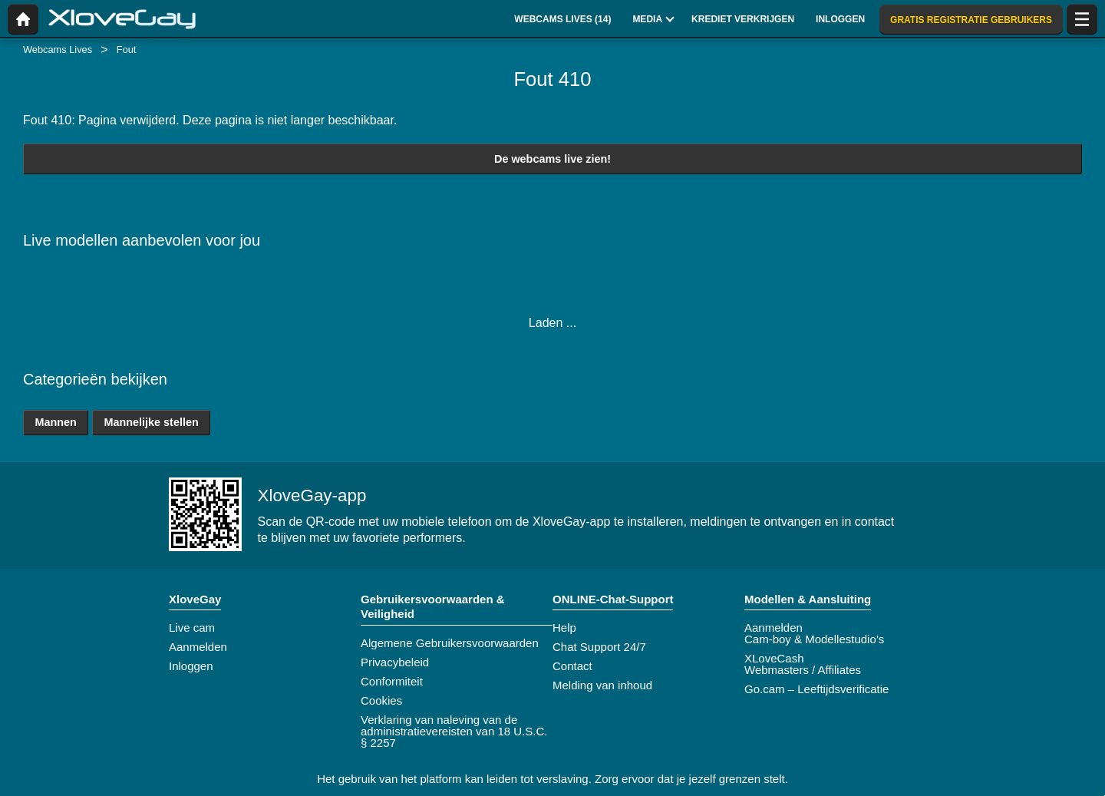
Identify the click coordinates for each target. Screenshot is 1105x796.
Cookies (381, 700)
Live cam (192, 627)
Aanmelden (198, 646)
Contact (572, 665)
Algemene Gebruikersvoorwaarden (450, 642)
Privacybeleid (395, 662)
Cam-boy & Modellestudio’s (814, 639)
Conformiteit (392, 681)
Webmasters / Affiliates (802, 669)
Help (564, 627)
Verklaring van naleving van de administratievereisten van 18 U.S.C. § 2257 (454, 731)
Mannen (55, 422)
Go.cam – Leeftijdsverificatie (816, 688)
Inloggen (191, 665)
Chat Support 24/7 (599, 646)
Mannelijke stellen (151, 422)
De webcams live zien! (552, 159)
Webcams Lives (57, 49)
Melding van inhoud (602, 685)
